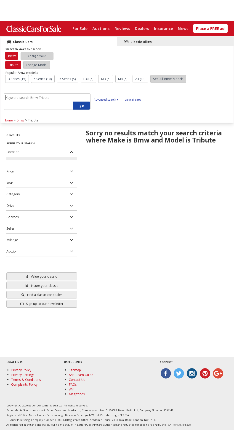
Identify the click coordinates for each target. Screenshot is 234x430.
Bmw (12, 56)
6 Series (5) (67, 79)
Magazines (77, 394)
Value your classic (42, 276)
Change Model (36, 65)
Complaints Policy (24, 384)
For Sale (80, 28)
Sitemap (75, 370)
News (183, 28)
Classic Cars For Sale (33, 28)
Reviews (122, 28)
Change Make (37, 56)
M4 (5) (123, 79)
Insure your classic (42, 285)
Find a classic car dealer (41, 295)
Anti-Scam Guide (81, 375)
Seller (10, 228)
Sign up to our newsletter (41, 303)
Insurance (163, 28)
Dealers (142, 28)
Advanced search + (106, 100)
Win (71, 389)
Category (13, 194)
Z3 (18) (140, 79)
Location (12, 152)
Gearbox (12, 217)
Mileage (12, 240)
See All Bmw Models (168, 79)
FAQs (73, 384)
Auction (12, 251)
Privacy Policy (21, 370)
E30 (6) (88, 79)
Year (9, 182)
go (81, 105)
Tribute (13, 65)
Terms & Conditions (26, 379)
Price (10, 171)
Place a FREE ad (210, 28)
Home (8, 120)
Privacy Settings (23, 375)
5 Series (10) (43, 79)
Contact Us (77, 379)
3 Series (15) (17, 79)
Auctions (101, 28)
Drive (10, 205)
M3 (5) (106, 79)
